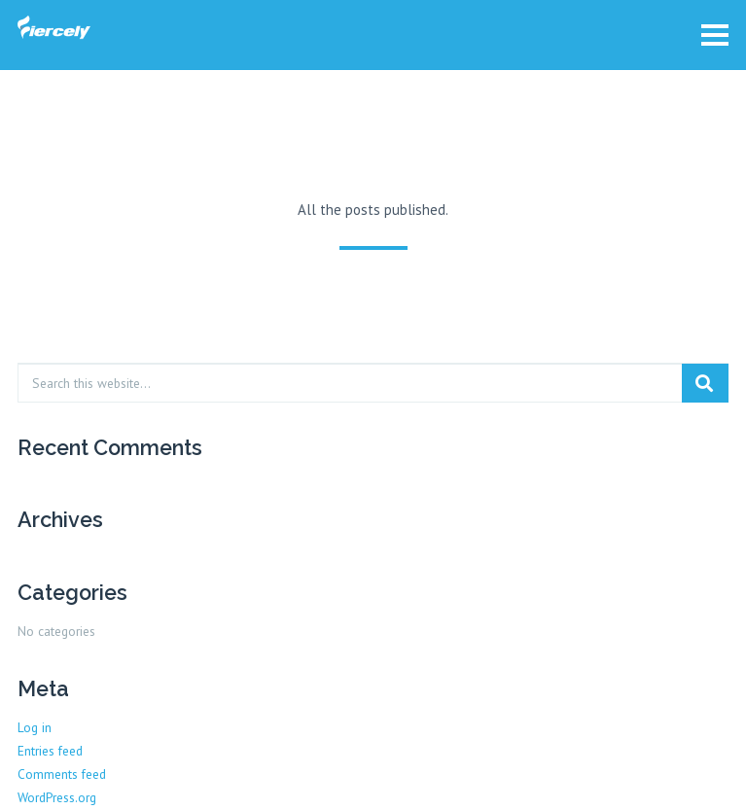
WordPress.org (57, 797)
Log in (35, 727)
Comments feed (62, 774)
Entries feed (50, 750)
